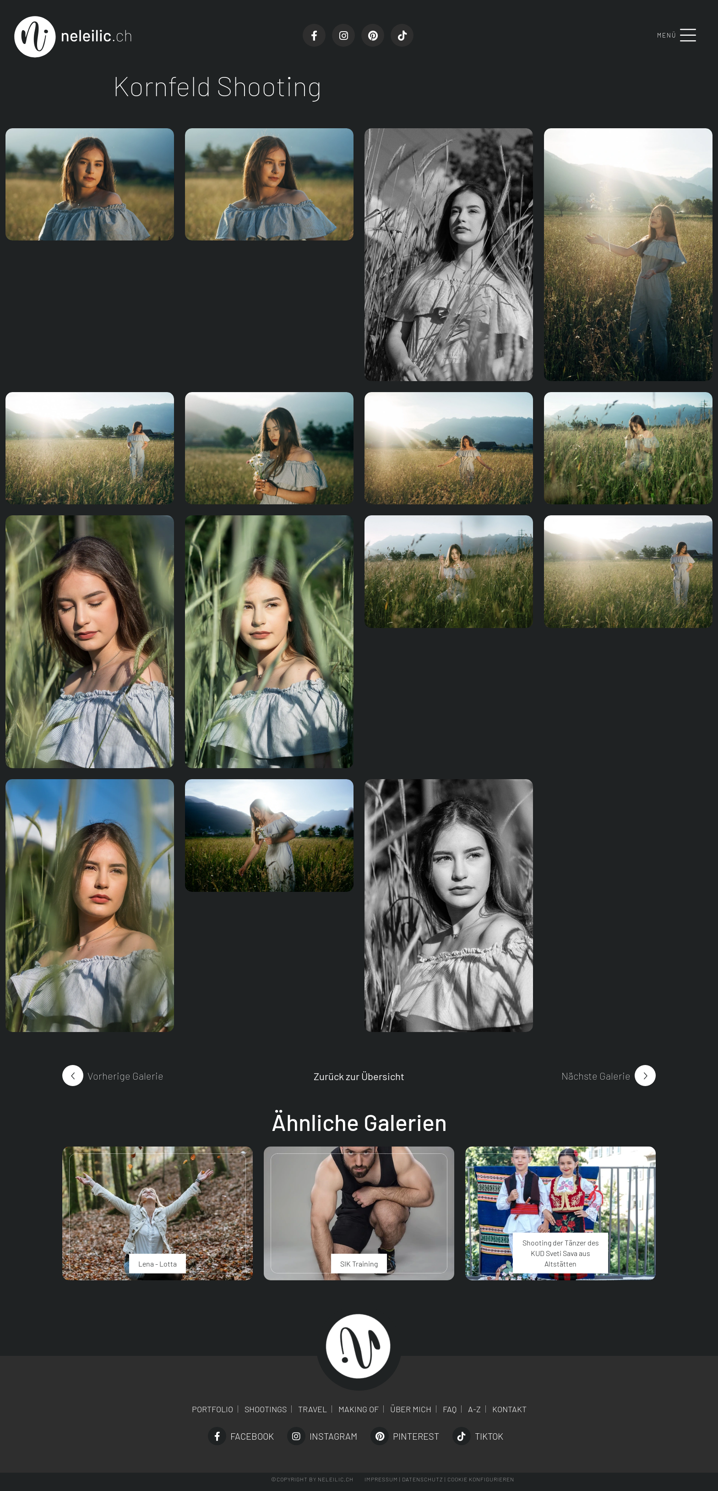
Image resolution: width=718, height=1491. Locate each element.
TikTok (477, 1436)
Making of (358, 1409)
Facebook (241, 1436)
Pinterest (404, 1436)
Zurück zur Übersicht (359, 1076)
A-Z (474, 1409)
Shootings (266, 1409)
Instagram (322, 1436)
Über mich (410, 1409)
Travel (312, 1409)
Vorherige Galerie (125, 1075)
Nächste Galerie (596, 1075)
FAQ (450, 1409)
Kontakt (509, 1409)
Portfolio (212, 1409)
